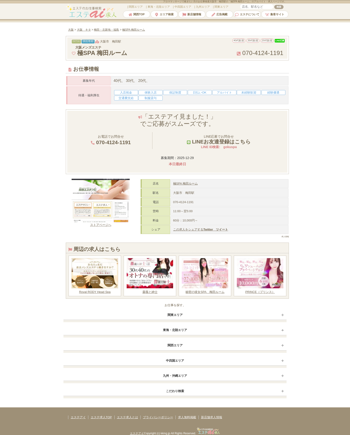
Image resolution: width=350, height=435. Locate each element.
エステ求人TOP (101, 417)
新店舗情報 (191, 14)
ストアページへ (101, 223)
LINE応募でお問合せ (218, 140)
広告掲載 (219, 14)
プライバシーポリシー (158, 417)
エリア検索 (164, 14)
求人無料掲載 (187, 417)
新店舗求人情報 (211, 417)
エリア (135, 6)
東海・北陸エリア (175, 330)
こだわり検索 (175, 391)
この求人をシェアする (200, 229)
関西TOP (137, 14)
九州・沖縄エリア (175, 375)
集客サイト (274, 14)
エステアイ (78, 417)
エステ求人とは (127, 417)
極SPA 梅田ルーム (185, 183)
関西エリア (175, 345)
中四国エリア (175, 360)
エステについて (247, 14)
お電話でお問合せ (110, 140)
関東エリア (175, 315)
